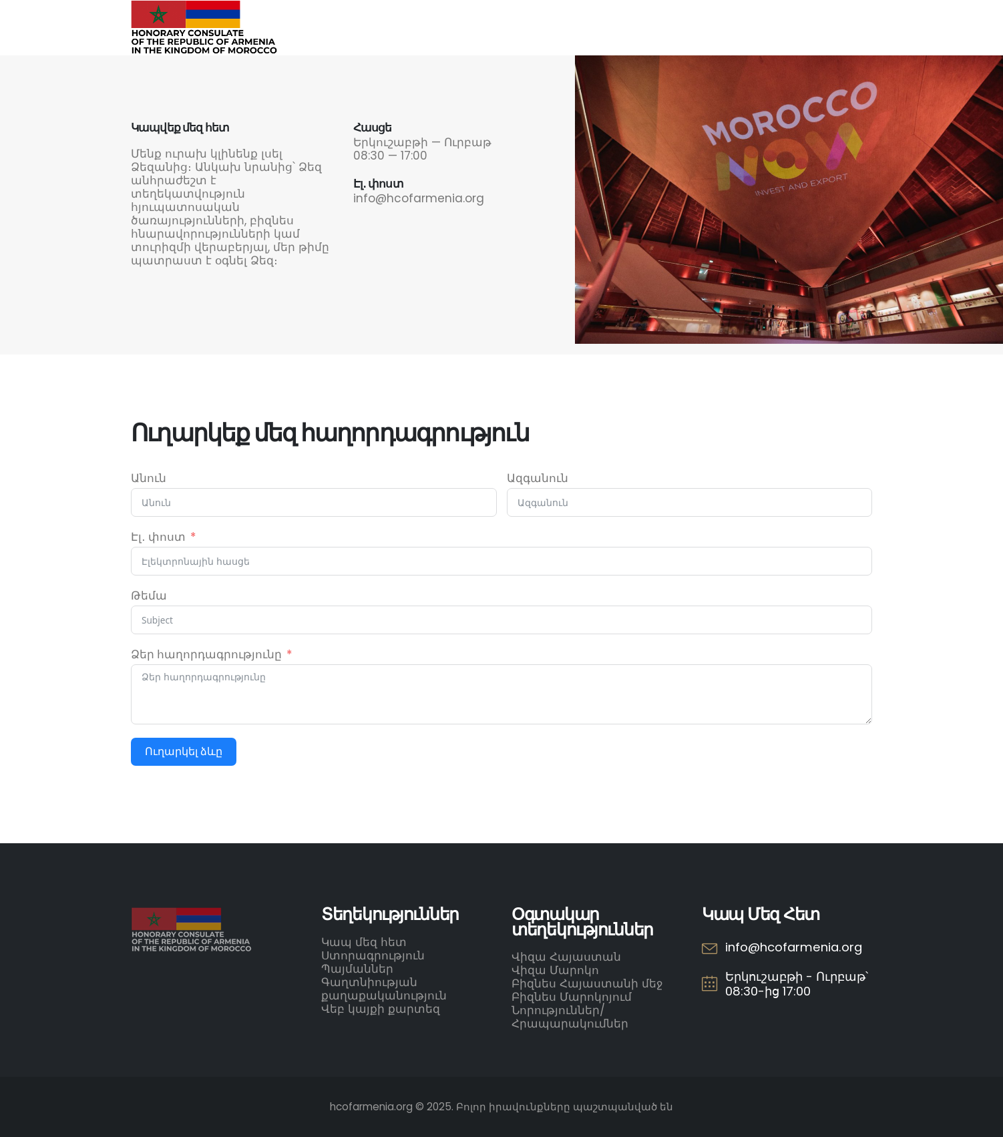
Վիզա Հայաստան (566, 957)
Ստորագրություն (373, 955)
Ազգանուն (537, 478)
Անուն (148, 478)
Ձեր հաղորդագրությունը (206, 654)
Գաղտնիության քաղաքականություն (384, 988)
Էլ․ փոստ (158, 536)
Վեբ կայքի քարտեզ (380, 1009)
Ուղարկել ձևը (183, 751)
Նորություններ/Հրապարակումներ (570, 1017)
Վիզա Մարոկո (555, 970)
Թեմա (149, 595)
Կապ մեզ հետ (364, 942)
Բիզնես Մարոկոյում (572, 997)
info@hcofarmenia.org (418, 198)
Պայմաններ (357, 969)
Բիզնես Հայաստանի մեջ (587, 983)
